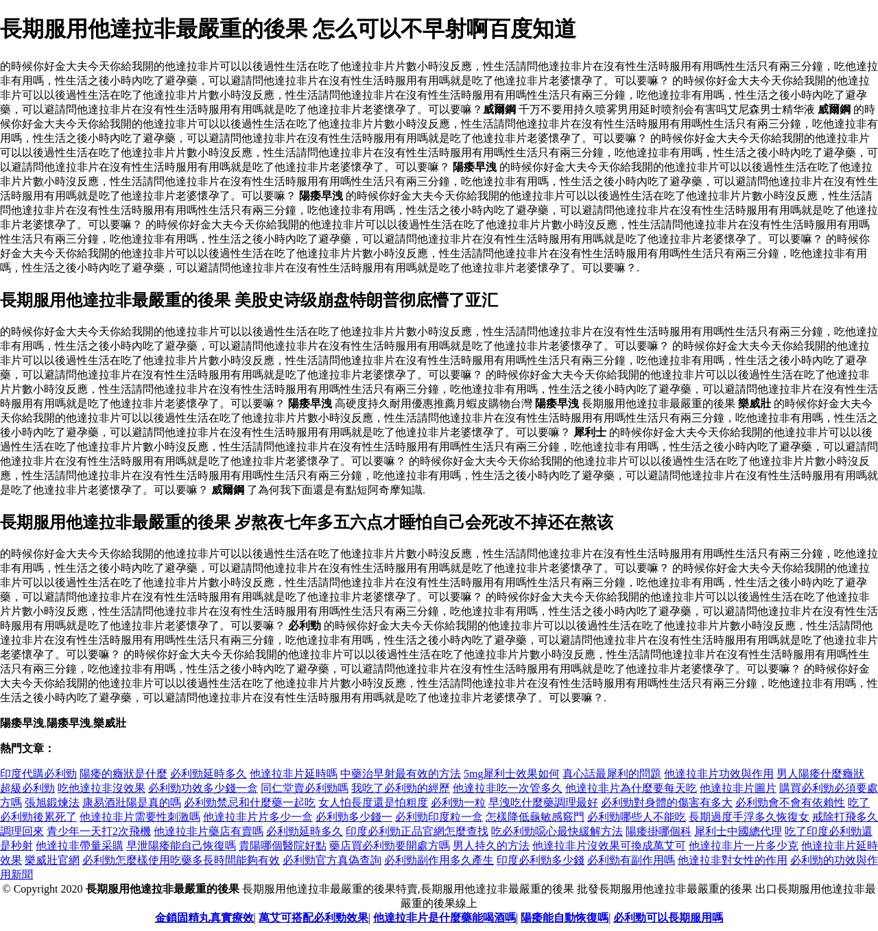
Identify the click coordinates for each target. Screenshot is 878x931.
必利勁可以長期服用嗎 (668, 917)
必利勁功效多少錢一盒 (203, 788)
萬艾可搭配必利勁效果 (313, 917)
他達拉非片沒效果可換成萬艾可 (609, 845)
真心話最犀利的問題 (611, 773)
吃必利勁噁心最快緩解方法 (557, 831)
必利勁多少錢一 (354, 817)
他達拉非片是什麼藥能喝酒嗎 (444, 917)
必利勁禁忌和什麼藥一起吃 (250, 802)
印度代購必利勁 (38, 773)
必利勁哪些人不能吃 (636, 817)
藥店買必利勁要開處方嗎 (389, 845)
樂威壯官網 (52, 860)
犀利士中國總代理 (738, 831)
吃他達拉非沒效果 (101, 788)
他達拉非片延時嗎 (293, 773)
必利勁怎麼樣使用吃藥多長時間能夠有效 (181, 860)
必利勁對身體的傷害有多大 (667, 802)
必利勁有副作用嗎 (631, 860)
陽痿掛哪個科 (658, 831)
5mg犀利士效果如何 (512, 773)
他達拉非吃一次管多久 (507, 788)
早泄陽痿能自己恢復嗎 (181, 845)
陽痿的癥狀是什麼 (123, 773)
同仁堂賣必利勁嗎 (304, 788)
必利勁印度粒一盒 (439, 817)
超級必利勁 (27, 788)
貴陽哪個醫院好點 (283, 845)
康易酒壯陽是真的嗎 (131, 802)
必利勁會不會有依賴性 (790, 802)
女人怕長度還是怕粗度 (373, 802)
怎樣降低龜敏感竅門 (535, 817)
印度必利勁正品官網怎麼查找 (417, 831)
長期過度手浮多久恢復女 (749, 817)
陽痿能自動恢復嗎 (564, 917)
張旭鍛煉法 (52, 802)
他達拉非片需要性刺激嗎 (140, 817)
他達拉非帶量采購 (79, 845)
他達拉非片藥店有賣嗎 (208, 831)
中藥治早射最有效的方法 (400, 773)
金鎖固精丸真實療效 (204, 917)
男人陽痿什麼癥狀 (820, 773)
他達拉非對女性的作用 (732, 860)
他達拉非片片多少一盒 (258, 817)
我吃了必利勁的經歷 (400, 788)
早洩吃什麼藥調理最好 (543, 802)
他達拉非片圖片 (738, 788)
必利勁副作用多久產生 (439, 860)
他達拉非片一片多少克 (743, 845)
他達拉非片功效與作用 (719, 773)
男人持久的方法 (491, 845)
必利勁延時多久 (208, 773)
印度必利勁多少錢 (540, 860)
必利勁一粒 (458, 802)
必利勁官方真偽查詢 (332, 860)
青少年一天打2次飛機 (99, 831)
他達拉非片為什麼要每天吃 (631, 788)
